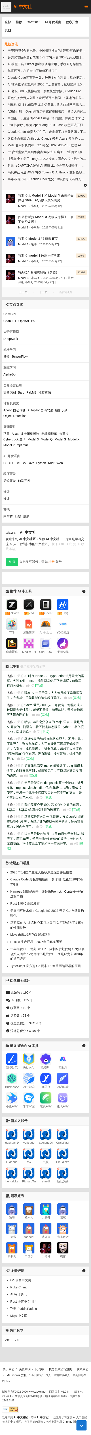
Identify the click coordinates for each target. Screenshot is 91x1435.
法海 (34, 244)
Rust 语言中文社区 (23, 1275)
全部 (8, 22)
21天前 (19, 739)
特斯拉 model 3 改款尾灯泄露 (39, 255)
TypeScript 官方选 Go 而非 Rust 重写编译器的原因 (45, 966)
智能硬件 (9, 426)
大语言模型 (11, 332)
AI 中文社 (16, 7)
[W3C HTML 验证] (10, 1409)
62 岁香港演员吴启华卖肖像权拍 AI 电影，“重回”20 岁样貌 (48, 152)
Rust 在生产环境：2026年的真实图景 (36, 942)
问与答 (39, 1369)
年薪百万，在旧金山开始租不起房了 (33, 71)
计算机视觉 (11, 403)
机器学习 (9, 349)
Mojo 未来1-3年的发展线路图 (30, 934)
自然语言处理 (12, 385)
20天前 (19, 722)
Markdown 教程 (16, 1375)
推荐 (19, 22)
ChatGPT (33, 22)
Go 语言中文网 (20, 1254)
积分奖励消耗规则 (60, 1369)
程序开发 (72, 22)
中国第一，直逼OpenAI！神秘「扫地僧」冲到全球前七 (46, 118)
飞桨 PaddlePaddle (23, 1282)
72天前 (19, 834)
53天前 (19, 816)
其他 (8, 30)
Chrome (67, 1421)
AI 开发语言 (53, 22)
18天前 (19, 693)
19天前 (19, 705)
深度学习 (9, 367)
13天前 (19, 675)
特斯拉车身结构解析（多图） (38, 272)
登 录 (12, 562)
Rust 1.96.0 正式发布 (25, 903)
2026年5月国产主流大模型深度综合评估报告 (41, 872)
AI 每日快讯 (18, 1268)
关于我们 (8, 1369)
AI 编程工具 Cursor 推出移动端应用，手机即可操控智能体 (48, 64)
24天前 (19, 783)
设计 (6, 491)
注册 (51, 561)
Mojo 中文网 (18, 1289)
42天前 (19, 804)
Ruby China (18, 1261)
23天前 (19, 765)
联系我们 (82, 1369)
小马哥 (35, 206)
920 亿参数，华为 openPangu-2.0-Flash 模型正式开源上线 (48, 125)
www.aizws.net (37, 1391)
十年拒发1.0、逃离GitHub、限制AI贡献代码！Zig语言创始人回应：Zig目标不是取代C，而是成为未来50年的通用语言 (47, 954)
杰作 (10, 675)
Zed (8, 1313)
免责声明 (25, 1369)
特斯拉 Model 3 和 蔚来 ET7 (38, 238)
